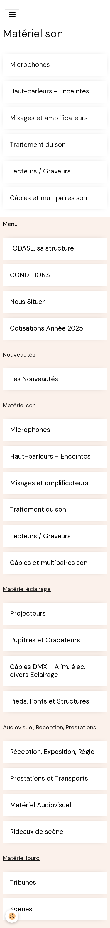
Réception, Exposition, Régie (52, 752)
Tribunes (23, 883)
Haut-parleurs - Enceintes (49, 92)
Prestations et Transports (49, 779)
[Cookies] (11, 916)
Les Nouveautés (34, 379)
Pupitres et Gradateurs (45, 640)
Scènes (21, 909)
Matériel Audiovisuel (40, 805)
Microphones (30, 65)
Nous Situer (27, 302)
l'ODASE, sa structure (42, 249)
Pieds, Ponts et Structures (49, 702)
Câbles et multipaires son (48, 198)
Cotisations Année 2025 (46, 329)
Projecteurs (28, 614)
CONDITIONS (30, 275)
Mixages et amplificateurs (49, 118)
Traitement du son (38, 145)
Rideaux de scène (36, 832)
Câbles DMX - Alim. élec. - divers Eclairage (50, 671)
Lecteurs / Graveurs (40, 172)
